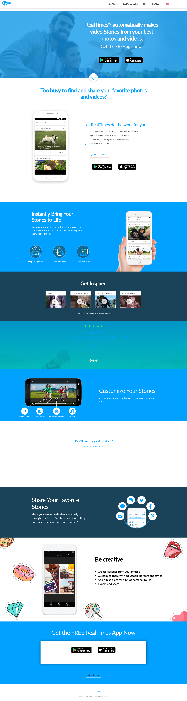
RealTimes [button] (156, 4)
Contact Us (97, 691)
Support (87, 691)
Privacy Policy (89, 696)
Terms (80, 696)
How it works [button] (99, 154)
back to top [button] (93, 675)
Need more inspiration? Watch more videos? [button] (93, 313)
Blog (145, 4)
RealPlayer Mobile (130, 4)
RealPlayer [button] (113, 4)
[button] (168, 4)
